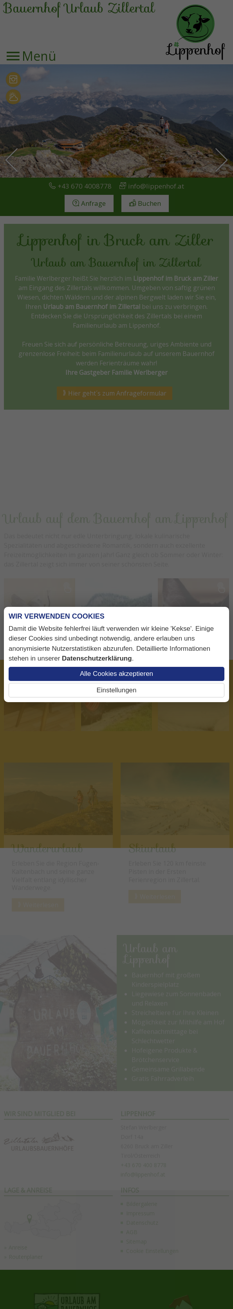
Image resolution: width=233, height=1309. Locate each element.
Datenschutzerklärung (97, 658)
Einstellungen (116, 690)
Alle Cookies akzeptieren (116, 673)
